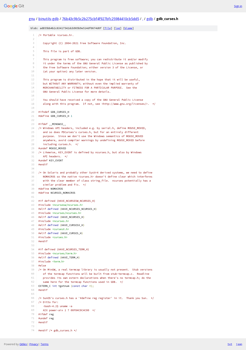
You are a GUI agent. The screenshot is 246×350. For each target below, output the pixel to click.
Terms (44, 344)
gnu (32, 18)
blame (128, 28)
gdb (149, 18)
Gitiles (23, 344)
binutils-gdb (48, 18)
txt (230, 344)
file (108, 28)
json (239, 344)
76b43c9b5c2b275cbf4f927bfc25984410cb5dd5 (100, 18)
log (117, 28)
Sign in (238, 6)
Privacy (33, 344)
